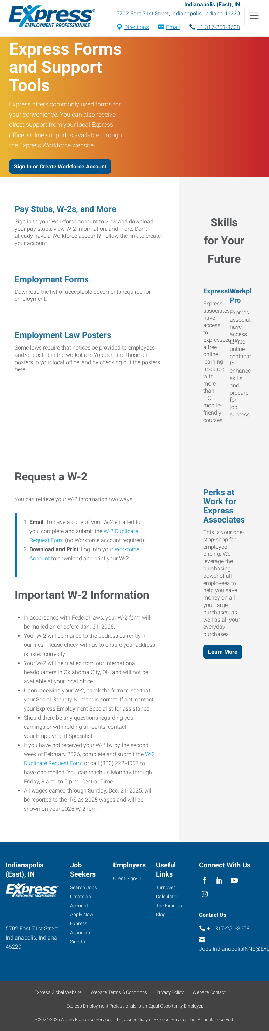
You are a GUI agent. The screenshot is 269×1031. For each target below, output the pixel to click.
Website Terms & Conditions (119, 992)
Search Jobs (83, 887)
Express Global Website (58, 992)
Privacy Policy (170, 992)
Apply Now (82, 914)
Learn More (222, 653)
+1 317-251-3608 (218, 28)
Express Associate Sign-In (80, 932)
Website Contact (209, 992)
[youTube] (234, 881)
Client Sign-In (127, 878)
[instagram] (205, 894)
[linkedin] (219, 881)
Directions (136, 28)
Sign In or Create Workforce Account (60, 167)
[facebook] (205, 881)
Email (173, 28)
